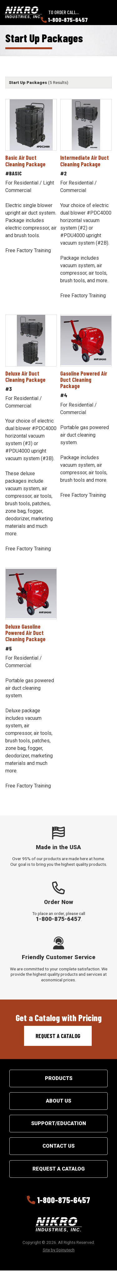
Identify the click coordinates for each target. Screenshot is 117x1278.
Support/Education (58, 1123)
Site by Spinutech (59, 1249)
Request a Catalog (58, 1035)
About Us (58, 1101)
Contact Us (58, 1146)
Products (58, 1078)
